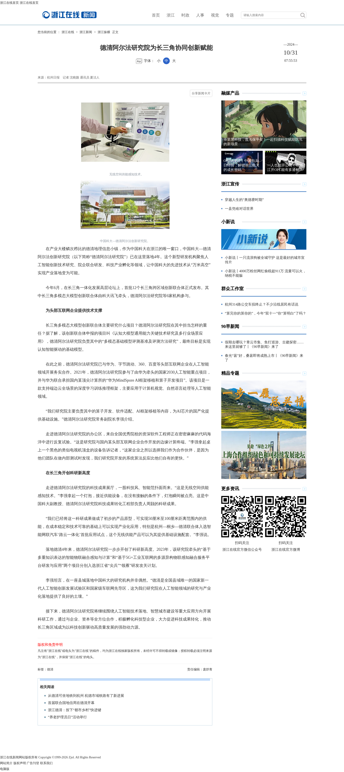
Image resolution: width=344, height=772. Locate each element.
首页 (156, 15)
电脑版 (4, 769)
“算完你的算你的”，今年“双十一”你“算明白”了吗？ (265, 313)
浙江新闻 (86, 32)
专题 (230, 15)
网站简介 (6, 763)
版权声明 (19, 763)
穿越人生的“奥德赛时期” (244, 200)
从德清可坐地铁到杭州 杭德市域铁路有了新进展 (86, 696)
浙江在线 (68, 32)
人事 (200, 15)
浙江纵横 (104, 32)
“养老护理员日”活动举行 (67, 717)
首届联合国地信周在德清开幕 (71, 703)
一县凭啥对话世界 (239, 209)
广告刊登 (33, 763)
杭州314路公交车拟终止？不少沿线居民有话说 (261, 304)
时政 (185, 15)
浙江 (171, 15)
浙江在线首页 (9, 2)
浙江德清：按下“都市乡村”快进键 (74, 710)
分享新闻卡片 (201, 93)
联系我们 (46, 763)
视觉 (215, 15)
